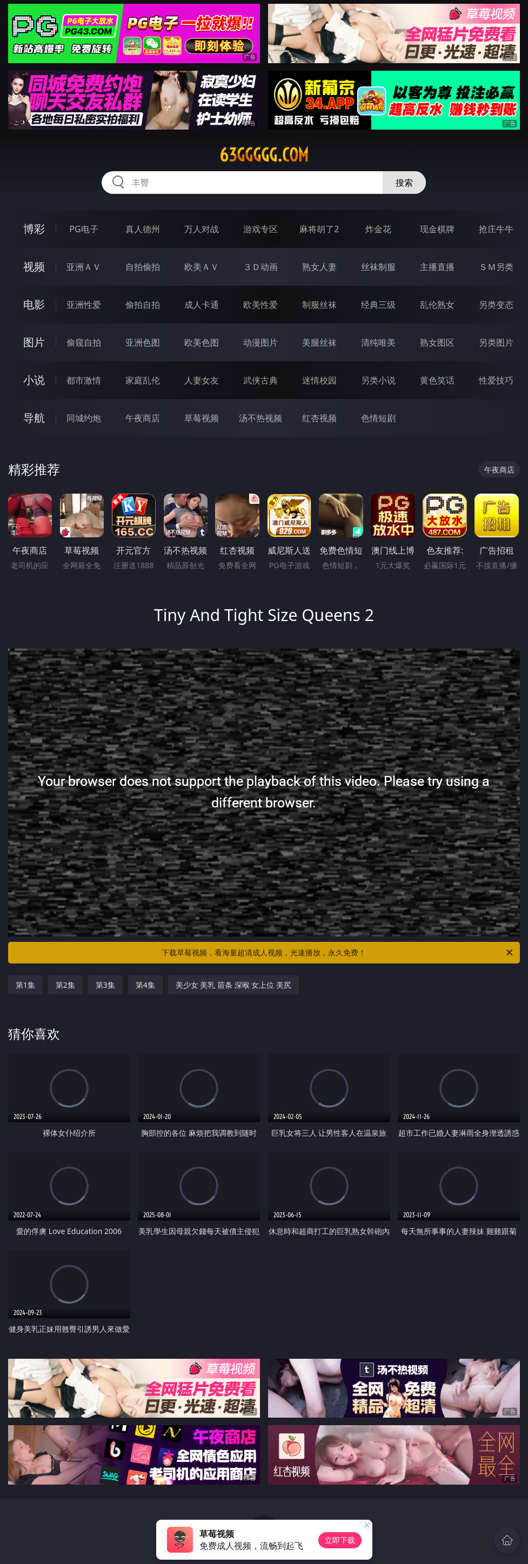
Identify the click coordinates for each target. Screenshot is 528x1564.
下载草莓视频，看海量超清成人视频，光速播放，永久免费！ (338, 952)
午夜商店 (142, 418)
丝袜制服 (378, 267)
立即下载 (340, 1540)
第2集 (65, 985)
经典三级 (378, 305)
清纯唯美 (378, 342)
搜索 (404, 182)
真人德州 (142, 229)
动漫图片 (260, 342)
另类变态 (496, 305)
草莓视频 (201, 418)
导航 (34, 417)
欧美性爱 (260, 305)
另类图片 (496, 342)
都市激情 (83, 380)
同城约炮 (83, 418)
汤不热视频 (260, 418)
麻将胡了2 (319, 229)
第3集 (105, 985)
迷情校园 (319, 380)
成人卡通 (201, 305)
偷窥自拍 (83, 342)
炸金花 (378, 229)
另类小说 (378, 380)
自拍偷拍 (142, 267)
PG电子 (83, 229)
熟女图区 (437, 342)
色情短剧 (378, 418)
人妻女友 (201, 380)
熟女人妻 (319, 267)
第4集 (145, 985)
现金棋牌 (437, 229)
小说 (34, 380)
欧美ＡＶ (201, 267)
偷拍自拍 (142, 305)
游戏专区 (260, 229)
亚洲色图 (142, 342)
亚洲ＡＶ (83, 267)
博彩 (34, 228)
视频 (34, 266)
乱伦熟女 (437, 305)
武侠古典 (260, 380)
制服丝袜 (319, 305)
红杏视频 (319, 418)
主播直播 (437, 267)
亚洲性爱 (83, 305)
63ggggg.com (264, 155)
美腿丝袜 (319, 342)
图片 (34, 342)
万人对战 (201, 229)
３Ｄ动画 (260, 267)
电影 (34, 304)
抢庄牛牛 (496, 229)
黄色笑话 (437, 380)
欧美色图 (201, 342)
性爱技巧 (496, 380)
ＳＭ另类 (496, 267)
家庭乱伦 (142, 380)
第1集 (25, 985)
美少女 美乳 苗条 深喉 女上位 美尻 (233, 985)
